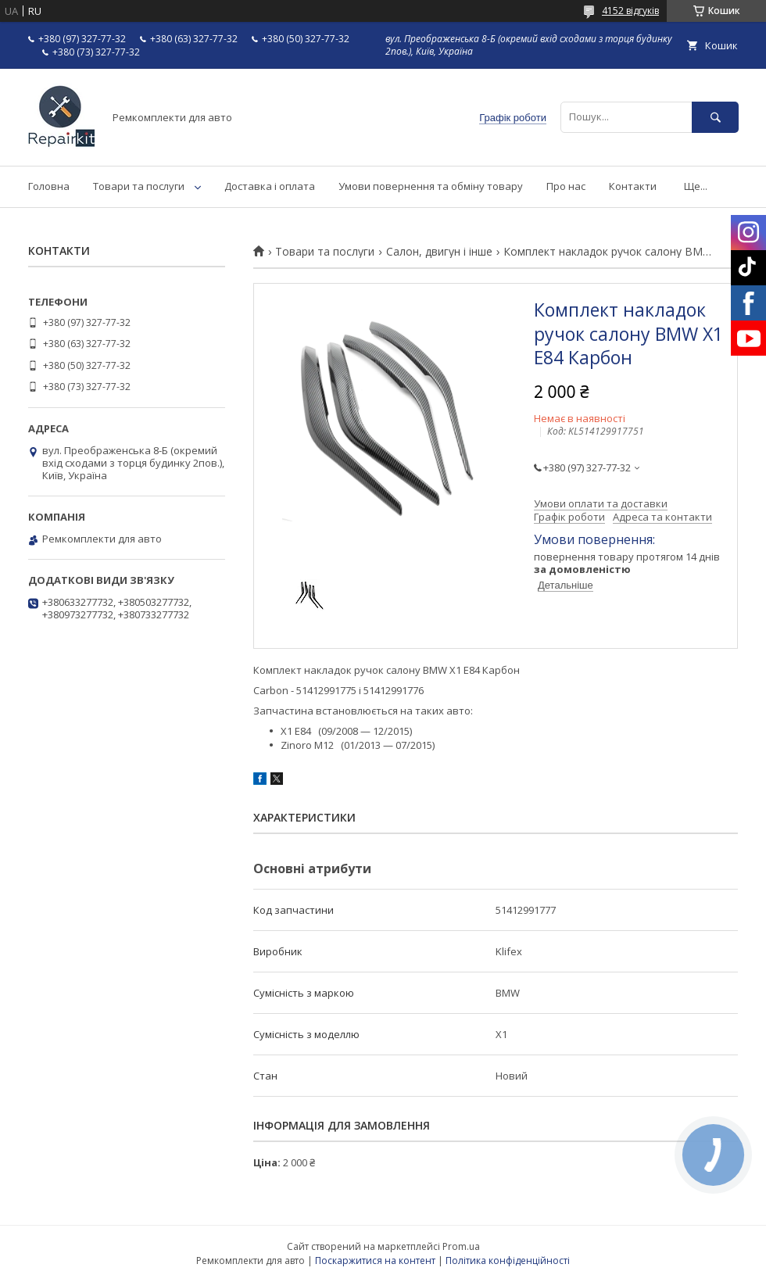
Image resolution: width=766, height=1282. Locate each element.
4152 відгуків (630, 10)
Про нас (565, 186)
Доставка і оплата (269, 186)
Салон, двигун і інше (439, 251)
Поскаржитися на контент (375, 1260)
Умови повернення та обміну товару (430, 186)
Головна (49, 186)
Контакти (633, 186)
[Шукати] (715, 117)
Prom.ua (461, 1246)
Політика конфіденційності (508, 1260)
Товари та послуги (138, 186)
